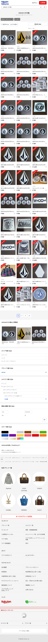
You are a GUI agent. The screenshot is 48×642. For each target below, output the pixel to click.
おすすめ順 (14, 24)
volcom (24, 372)
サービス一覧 (4, 623)
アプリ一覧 (28, 623)
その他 (17, 19)
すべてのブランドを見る (24, 516)
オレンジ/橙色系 (46, 435)
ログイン (34, 3)
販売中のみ (5, 24)
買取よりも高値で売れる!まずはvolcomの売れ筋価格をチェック (24, 451)
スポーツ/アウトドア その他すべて (25, 396)
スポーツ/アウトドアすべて (25, 389)
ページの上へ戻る (24, 631)
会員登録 (42, 3)
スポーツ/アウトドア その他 (25, 393)
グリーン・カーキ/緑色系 (46, 432)
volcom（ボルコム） (7, 19)
